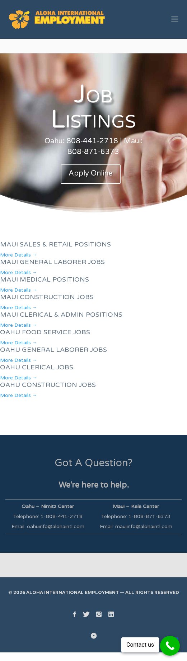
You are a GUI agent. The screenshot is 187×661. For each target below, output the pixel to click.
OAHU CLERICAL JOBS (36, 367)
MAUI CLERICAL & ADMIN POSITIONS (61, 314)
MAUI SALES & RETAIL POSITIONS (55, 244)
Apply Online (91, 173)
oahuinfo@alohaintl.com (55, 526)
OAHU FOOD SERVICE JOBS (45, 332)
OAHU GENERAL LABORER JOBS (53, 350)
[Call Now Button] (170, 646)
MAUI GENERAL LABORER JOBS (52, 262)
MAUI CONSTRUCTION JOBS (47, 297)
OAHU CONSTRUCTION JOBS (48, 385)
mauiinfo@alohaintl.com (143, 526)
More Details (18, 255)
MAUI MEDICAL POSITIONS (44, 279)
